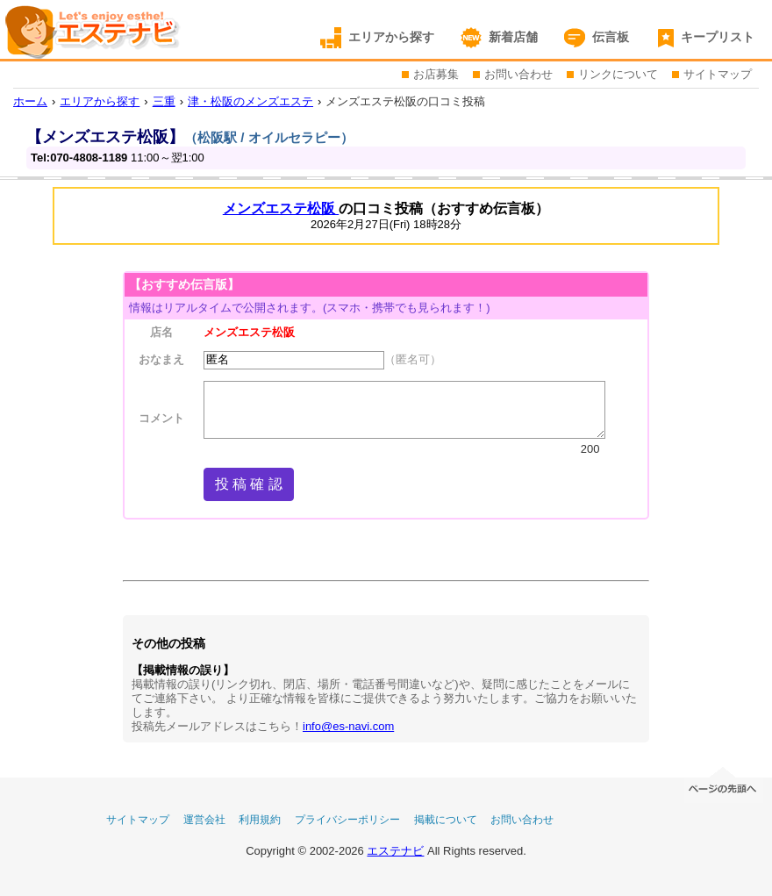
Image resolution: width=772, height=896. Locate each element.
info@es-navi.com (348, 726)
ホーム (30, 101)
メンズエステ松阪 (281, 208)
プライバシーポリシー (347, 820)
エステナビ (395, 850)
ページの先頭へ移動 (723, 783)
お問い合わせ (518, 74)
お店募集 (436, 74)
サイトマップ (717, 74)
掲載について (445, 820)
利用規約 (260, 820)
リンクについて (618, 74)
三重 (164, 101)
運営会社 (204, 820)
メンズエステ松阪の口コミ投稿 (405, 101)
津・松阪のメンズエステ (250, 101)
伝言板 (610, 37)
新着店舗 (513, 37)
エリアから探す (391, 37)
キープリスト (717, 37)
